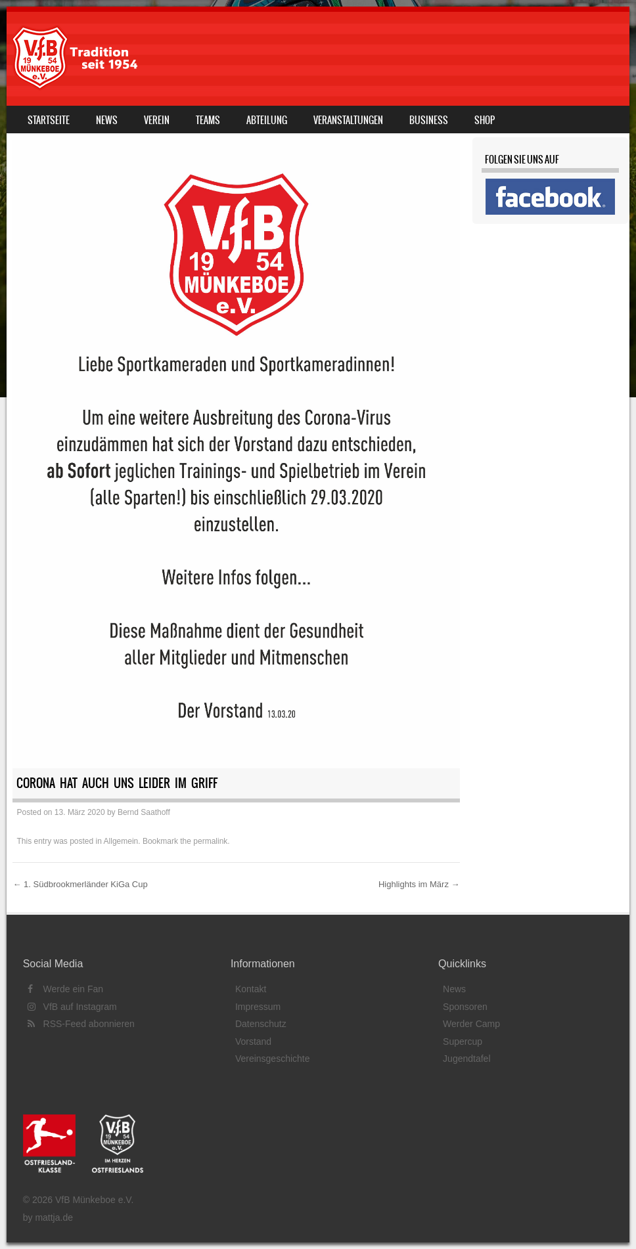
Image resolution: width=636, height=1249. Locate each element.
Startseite (49, 120)
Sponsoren (465, 1006)
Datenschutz (260, 1024)
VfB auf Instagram (72, 1006)
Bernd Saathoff (144, 812)
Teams (208, 120)
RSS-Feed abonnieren (81, 1024)
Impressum (258, 1006)
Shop (484, 120)
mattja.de (54, 1217)
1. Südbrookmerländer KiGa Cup (79, 884)
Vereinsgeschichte (272, 1058)
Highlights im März (419, 884)
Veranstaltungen (348, 120)
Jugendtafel (466, 1058)
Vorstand (253, 1041)
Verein (157, 120)
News (107, 120)
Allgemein (121, 841)
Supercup (462, 1041)
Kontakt (250, 989)
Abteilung (266, 120)
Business (428, 120)
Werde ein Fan (65, 989)
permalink (210, 841)
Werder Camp (471, 1024)
